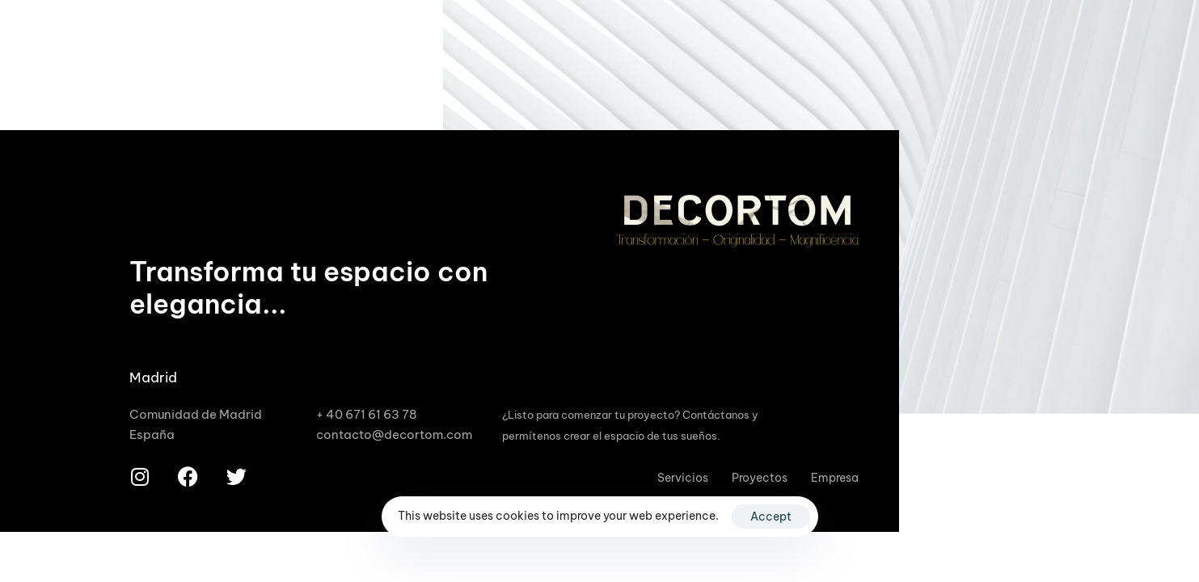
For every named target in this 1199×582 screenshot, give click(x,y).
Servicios (682, 477)
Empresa (835, 477)
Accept (771, 516)
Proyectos (759, 477)
